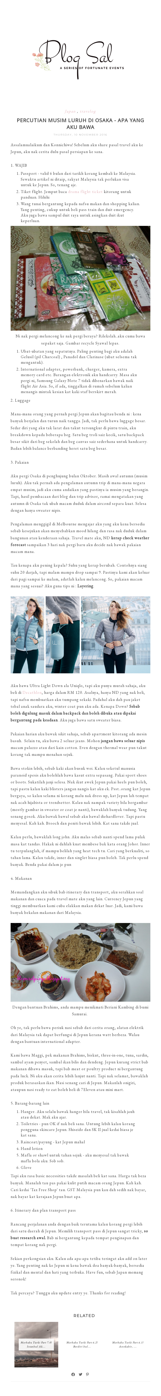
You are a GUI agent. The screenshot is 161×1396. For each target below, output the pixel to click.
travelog (88, 111)
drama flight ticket (85, 191)
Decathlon (32, 692)
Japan (71, 111)
